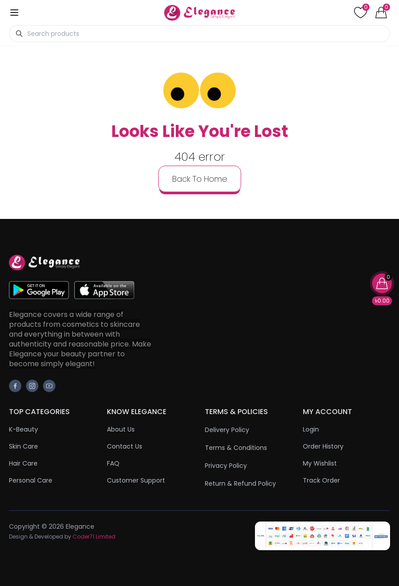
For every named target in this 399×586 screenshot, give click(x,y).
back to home (199, 178)
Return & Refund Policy (240, 483)
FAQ (113, 463)
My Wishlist (320, 463)
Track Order (321, 480)
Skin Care (23, 446)
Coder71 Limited (93, 536)
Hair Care (23, 463)
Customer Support (136, 480)
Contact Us (124, 446)
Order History (323, 446)
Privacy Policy (226, 465)
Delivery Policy (227, 429)
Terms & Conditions (236, 447)
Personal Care (30, 480)
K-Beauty (23, 429)
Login (311, 429)
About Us (121, 429)
